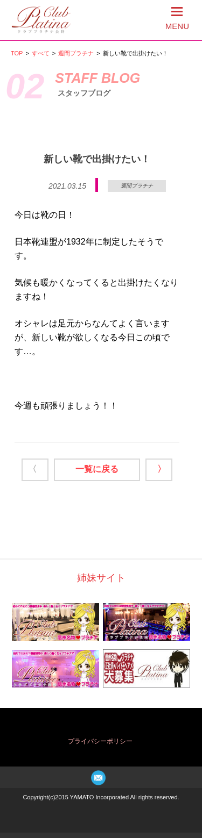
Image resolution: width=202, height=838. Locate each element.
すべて (41, 53)
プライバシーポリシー (100, 741)
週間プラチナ (76, 53)
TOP (17, 53)
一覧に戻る (97, 469)
